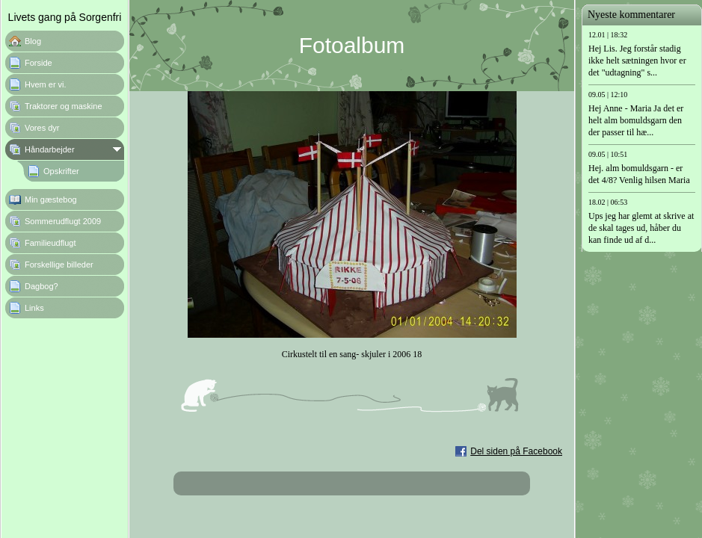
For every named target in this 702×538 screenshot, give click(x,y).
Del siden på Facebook (516, 451)
